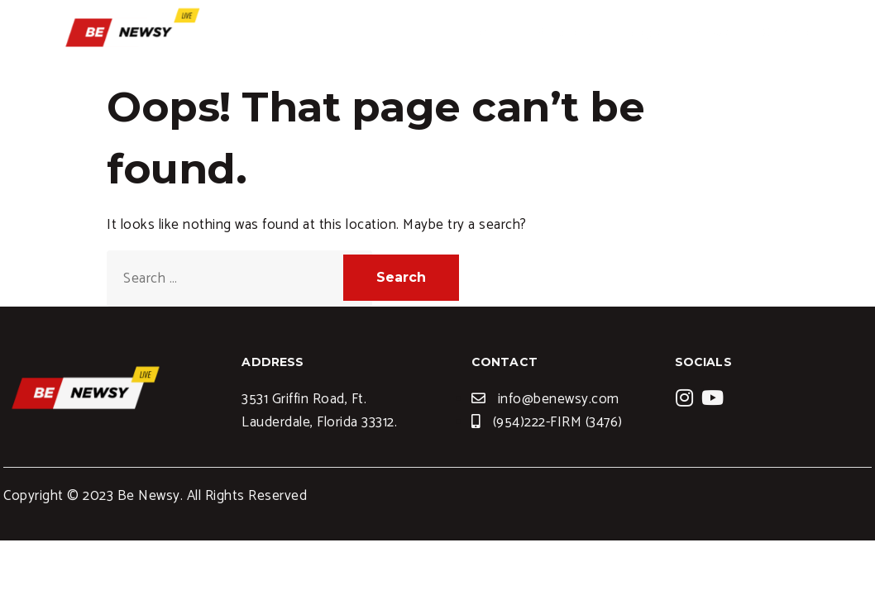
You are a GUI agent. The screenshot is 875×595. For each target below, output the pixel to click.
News (705, 37)
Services (557, 37)
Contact (782, 37)
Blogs (637, 37)
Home (479, 37)
